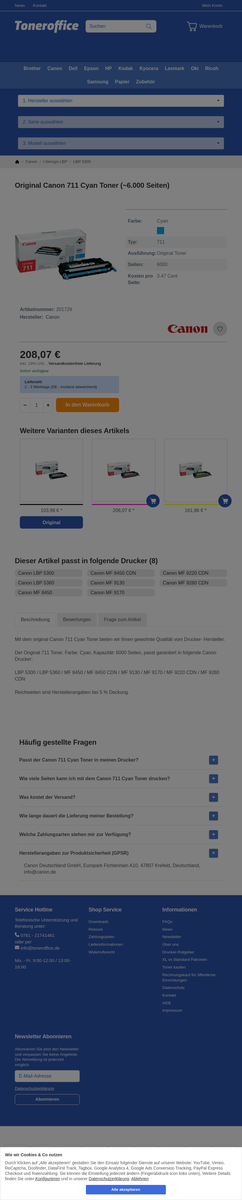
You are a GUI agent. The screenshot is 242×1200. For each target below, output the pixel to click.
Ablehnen (140, 1178)
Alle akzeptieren (125, 1189)
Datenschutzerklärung (109, 1178)
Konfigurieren (47, 1178)
